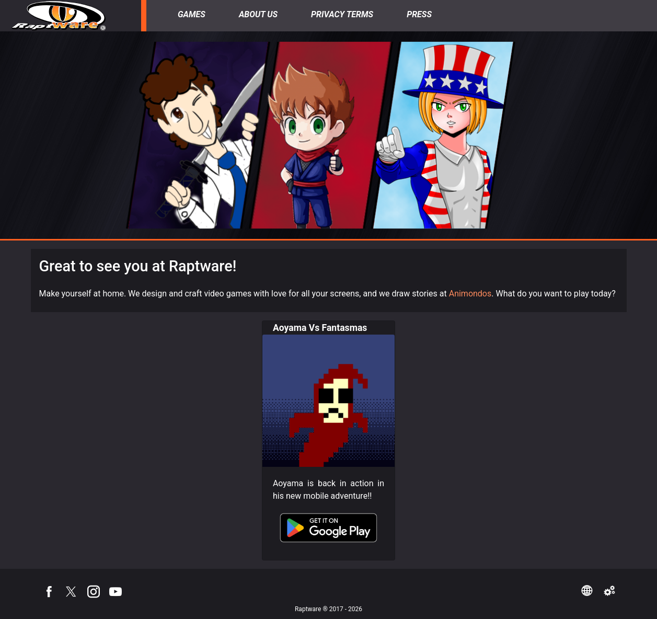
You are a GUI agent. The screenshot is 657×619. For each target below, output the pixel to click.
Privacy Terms (342, 14)
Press (419, 14)
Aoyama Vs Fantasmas (320, 328)
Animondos (470, 294)
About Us (258, 14)
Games (191, 14)
